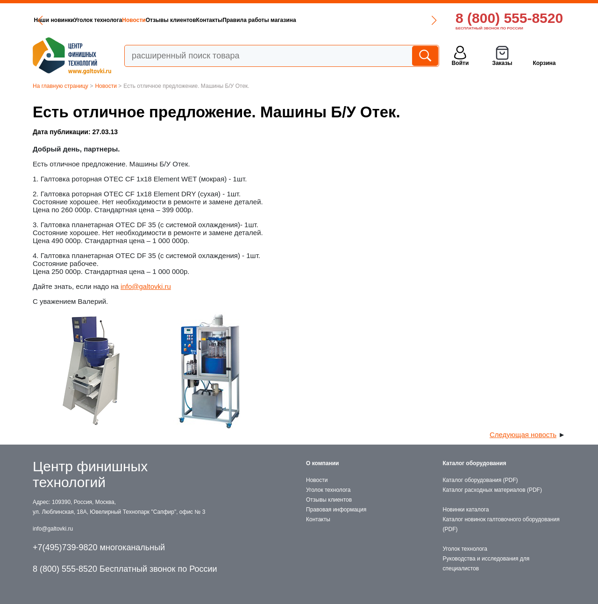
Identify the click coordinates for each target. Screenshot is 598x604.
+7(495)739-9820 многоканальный (99, 547)
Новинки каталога (466, 509)
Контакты (209, 20)
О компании (322, 463)
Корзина (544, 63)
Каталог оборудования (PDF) (480, 480)
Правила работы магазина (259, 20)
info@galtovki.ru (146, 286)
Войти (460, 63)
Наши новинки (54, 20)
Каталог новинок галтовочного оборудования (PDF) (501, 524)
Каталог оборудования (474, 463)
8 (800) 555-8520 (509, 18)
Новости (133, 20)
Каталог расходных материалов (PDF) (492, 490)
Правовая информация (336, 509)
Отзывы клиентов (171, 20)
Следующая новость (523, 435)
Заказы (502, 63)
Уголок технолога (98, 20)
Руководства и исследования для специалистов (486, 563)
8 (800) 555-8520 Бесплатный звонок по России (125, 569)
